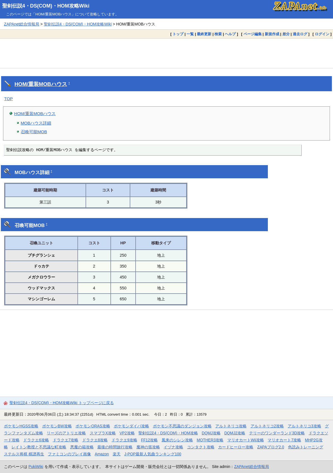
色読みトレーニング (305, 447)
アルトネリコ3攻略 (304, 426)
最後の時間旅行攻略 (115, 447)
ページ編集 (253, 34)
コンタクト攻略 (200, 447)
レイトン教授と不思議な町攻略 (38, 447)
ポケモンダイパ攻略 (131, 426)
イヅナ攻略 (173, 447)
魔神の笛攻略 (148, 447)
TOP (8, 98)
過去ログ (300, 34)
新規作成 (272, 34)
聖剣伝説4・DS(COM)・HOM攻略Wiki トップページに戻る (62, 403)
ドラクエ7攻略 (66, 440)
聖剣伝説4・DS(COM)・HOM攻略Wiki (45, 6)
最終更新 (204, 34)
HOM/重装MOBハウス (41, 84)
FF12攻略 (149, 440)
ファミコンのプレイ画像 (69, 454)
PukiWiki (36, 466)
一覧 (190, 34)
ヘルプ (230, 34)
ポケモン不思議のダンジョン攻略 (182, 426)
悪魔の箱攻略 (82, 447)
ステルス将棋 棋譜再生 (24, 454)
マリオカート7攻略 (284, 440)
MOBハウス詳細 (36, 123)
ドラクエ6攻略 (36, 440)
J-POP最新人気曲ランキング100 (152, 454)
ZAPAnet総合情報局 (21, 24)
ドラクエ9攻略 (124, 440)
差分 (286, 34)
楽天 (117, 454)
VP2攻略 (127, 433)
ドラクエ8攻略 (95, 440)
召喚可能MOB (34, 131)
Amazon (102, 454)
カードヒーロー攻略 (235, 447)
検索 (218, 34)
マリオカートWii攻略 (245, 440)
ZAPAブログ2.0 (270, 447)
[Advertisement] (166, 53)
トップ (178, 34)
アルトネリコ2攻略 (267, 426)
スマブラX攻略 (103, 433)
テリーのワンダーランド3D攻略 (277, 433)
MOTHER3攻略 (210, 440)
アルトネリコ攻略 (231, 426)
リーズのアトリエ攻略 (66, 433)
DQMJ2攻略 (234, 433)
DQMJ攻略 (211, 433)
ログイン (322, 34)
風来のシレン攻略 (177, 440)
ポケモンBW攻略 (57, 426)
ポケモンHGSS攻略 (21, 426)
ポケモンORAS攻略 (92, 426)
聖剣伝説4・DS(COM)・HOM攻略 (168, 433)
